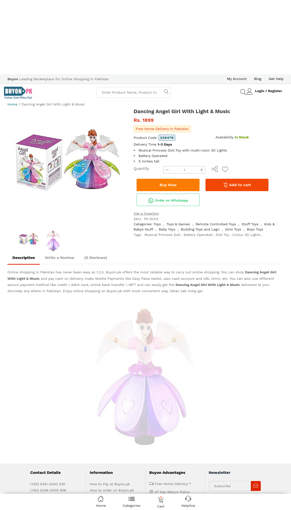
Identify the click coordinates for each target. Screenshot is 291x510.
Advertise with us (73, 383)
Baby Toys (167, 229)
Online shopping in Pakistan (31, 272)
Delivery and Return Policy (112, 366)
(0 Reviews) (95, 257)
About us (50, 383)
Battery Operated (198, 235)
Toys (157, 224)
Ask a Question (146, 213)
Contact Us (114, 383)
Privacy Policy (101, 348)
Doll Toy (222, 235)
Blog (257, 79)
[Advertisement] (145, 37)
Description (23, 257)
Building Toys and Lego (200, 229)
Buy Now (168, 184)
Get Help (276, 79)
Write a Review (59, 257)
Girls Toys (233, 229)
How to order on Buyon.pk (112, 342)
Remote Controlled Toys (216, 224)
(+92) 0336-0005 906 (48, 342)
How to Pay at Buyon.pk (110, 335)
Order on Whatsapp (168, 201)
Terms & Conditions (106, 354)
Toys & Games (178, 224)
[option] (66, 167)
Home (12, 104)
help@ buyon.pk (44, 348)
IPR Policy (98, 360)
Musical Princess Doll (162, 235)
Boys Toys (255, 229)
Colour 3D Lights (246, 235)
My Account (237, 79)
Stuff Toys (250, 224)
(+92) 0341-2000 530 (47, 335)
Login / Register (268, 91)
